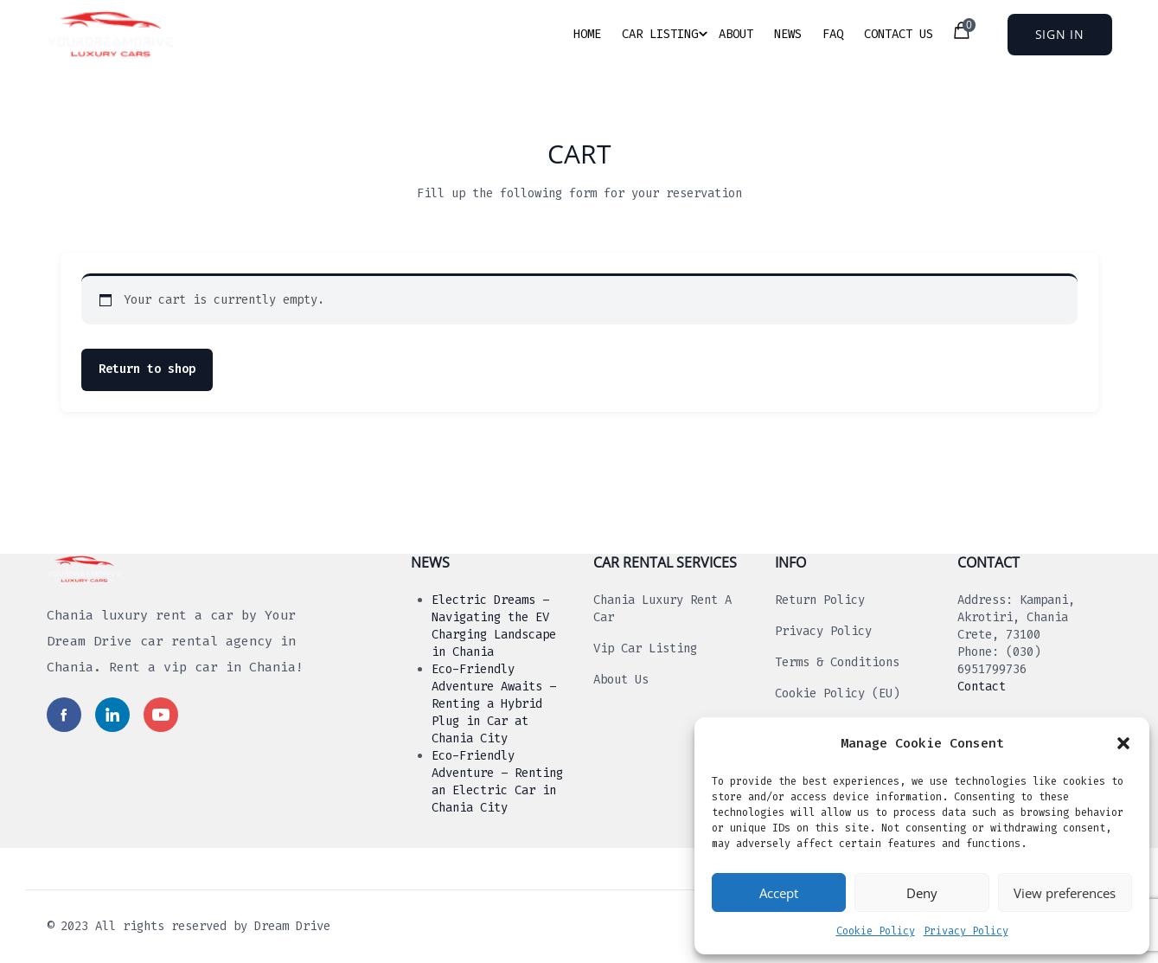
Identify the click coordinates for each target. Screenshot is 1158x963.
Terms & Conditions (837, 662)
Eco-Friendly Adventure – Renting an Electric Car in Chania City (497, 782)
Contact (981, 686)
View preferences (1065, 893)
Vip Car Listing (645, 648)
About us (621, 679)
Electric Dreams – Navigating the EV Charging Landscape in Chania (494, 626)
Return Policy (820, 600)
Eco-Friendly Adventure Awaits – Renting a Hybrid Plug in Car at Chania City (494, 704)
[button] (1123, 743)
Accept (778, 893)
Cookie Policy (875, 931)
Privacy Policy (966, 931)
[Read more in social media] (64, 714)
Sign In (1059, 34)
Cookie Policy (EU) (837, 693)
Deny (921, 893)
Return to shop (147, 369)
